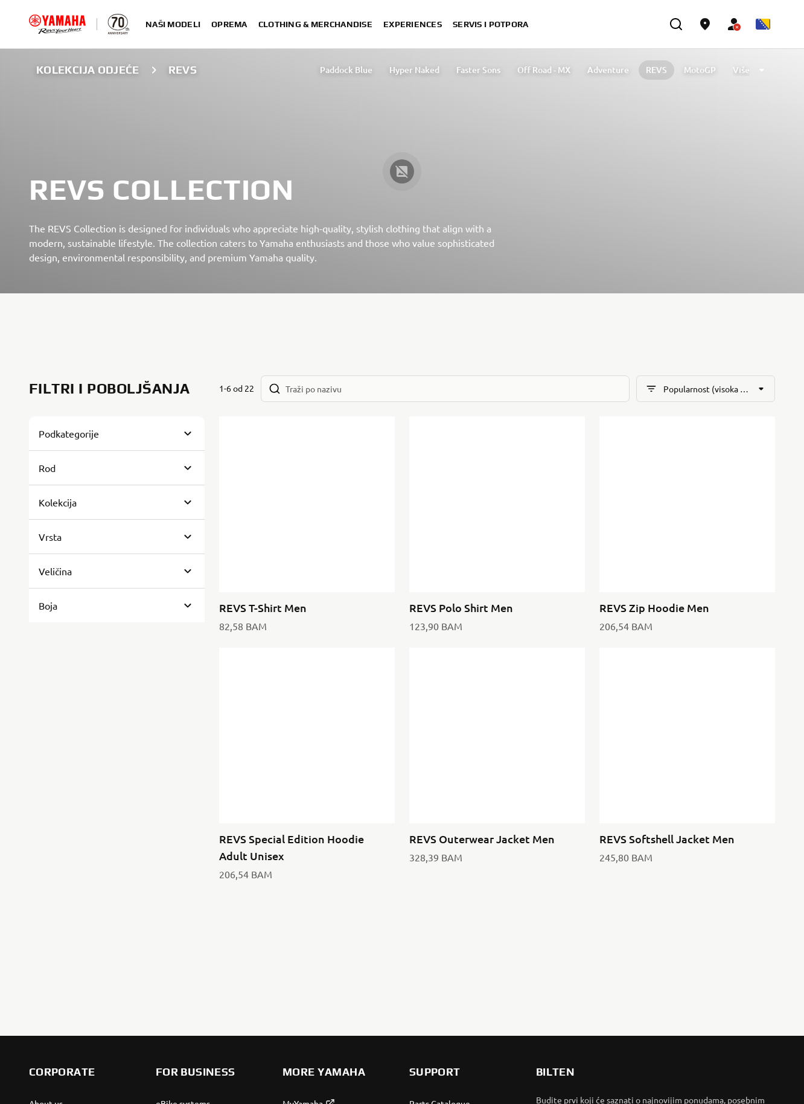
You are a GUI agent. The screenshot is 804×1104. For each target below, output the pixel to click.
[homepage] (57, 24)
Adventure (608, 69)
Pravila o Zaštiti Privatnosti (718, 898)
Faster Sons (478, 69)
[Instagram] (764, 935)
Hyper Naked (414, 69)
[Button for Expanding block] (117, 433)
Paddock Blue (346, 69)
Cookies (687, 1072)
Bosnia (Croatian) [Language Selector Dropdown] (78, 1072)
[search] (676, 24)
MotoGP (700, 69)
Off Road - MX (543, 69)
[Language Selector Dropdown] (763, 24)
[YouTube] (711, 935)
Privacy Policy (636, 1072)
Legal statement (743, 1072)
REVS (656, 69)
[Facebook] (737, 935)
